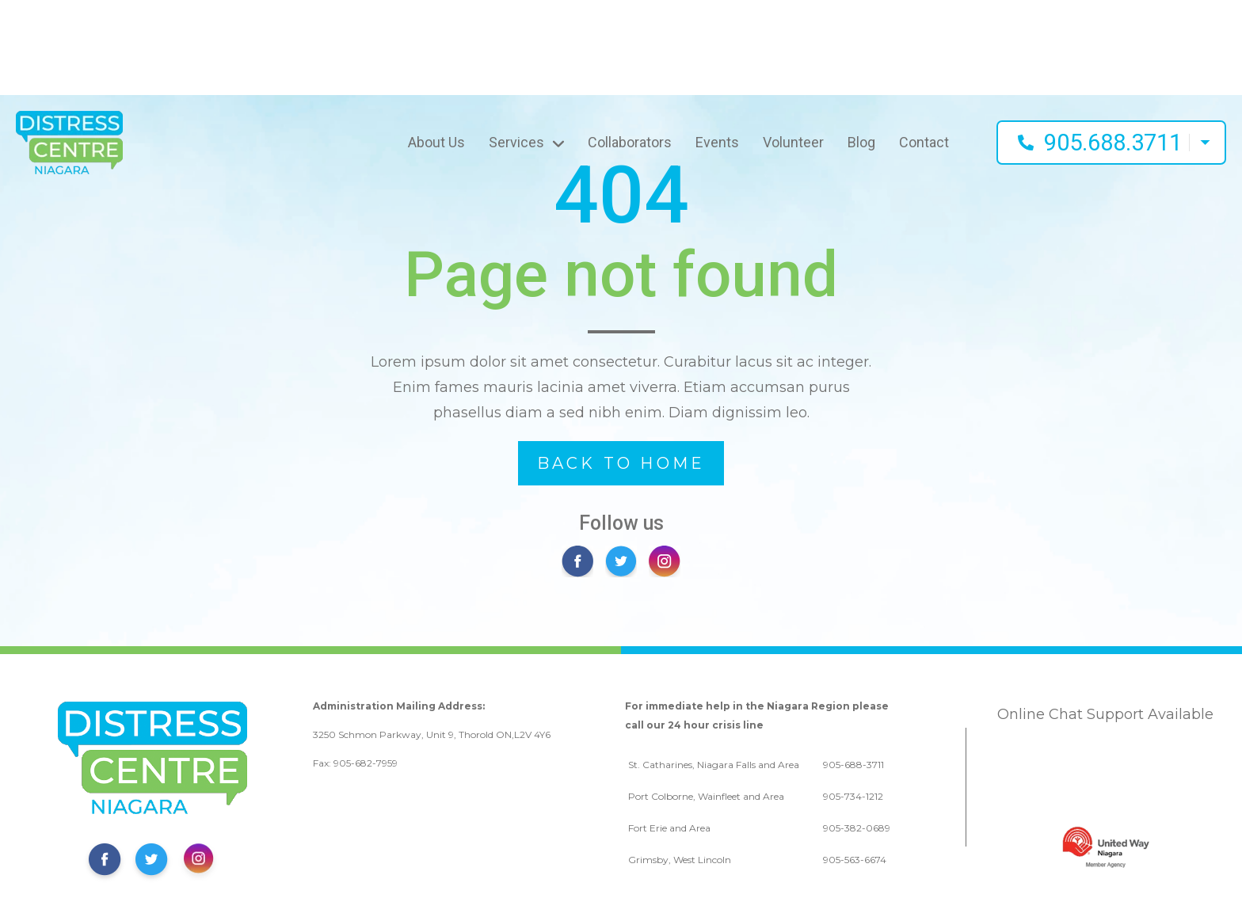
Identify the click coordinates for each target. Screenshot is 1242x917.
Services (516, 142)
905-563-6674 (854, 860)
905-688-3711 (853, 765)
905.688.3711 (1113, 142)
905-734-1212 (853, 796)
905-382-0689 (856, 828)
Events (717, 142)
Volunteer (793, 142)
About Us (436, 142)
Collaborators (630, 142)
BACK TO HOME (621, 463)
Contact (924, 142)
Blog (861, 142)
